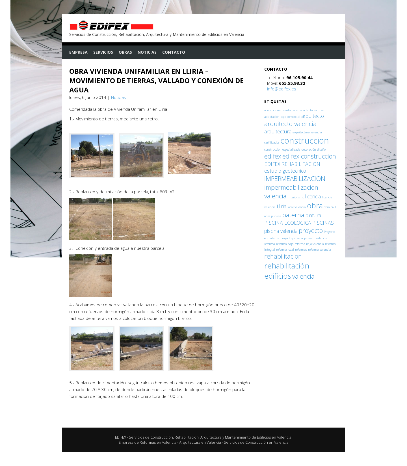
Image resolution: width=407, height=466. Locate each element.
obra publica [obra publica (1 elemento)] (272, 216)
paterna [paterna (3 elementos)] (293, 215)
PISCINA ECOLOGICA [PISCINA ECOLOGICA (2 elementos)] (287, 222)
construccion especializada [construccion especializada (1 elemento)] (282, 149)
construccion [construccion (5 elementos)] (304, 140)
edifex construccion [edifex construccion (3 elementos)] (309, 156)
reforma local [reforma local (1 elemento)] (285, 250)
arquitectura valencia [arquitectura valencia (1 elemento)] (307, 132)
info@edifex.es (281, 89)
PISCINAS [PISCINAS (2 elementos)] (323, 222)
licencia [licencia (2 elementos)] (313, 196)
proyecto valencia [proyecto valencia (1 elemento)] (315, 238)
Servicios (103, 52)
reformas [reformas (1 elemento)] (301, 250)
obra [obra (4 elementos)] (315, 205)
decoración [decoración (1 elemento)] (309, 149)
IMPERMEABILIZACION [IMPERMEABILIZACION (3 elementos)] (294, 178)
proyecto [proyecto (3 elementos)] (311, 230)
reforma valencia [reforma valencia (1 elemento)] (319, 250)
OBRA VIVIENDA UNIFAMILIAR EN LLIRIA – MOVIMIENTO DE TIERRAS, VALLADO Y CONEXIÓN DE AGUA (156, 80)
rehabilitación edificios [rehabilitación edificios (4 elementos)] (286, 271)
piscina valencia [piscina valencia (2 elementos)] (281, 230)
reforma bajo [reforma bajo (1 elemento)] (284, 244)
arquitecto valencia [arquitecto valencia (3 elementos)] (290, 123)
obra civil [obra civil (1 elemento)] (330, 207)
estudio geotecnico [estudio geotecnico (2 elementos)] (285, 170)
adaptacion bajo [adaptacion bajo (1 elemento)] (314, 110)
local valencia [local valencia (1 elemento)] (296, 207)
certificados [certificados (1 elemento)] (271, 142)
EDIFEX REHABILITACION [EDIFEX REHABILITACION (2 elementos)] (292, 164)
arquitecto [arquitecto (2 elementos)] (312, 115)
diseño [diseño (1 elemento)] (321, 149)
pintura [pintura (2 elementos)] (313, 215)
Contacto (173, 52)
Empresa (78, 52)
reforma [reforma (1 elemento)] (269, 244)
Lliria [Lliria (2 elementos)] (281, 206)
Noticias (147, 52)
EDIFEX (120, 437)
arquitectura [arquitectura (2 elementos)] (277, 131)
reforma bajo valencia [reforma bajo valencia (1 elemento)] (309, 244)
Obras (125, 52)
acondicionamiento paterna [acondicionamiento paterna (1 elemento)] (283, 110)
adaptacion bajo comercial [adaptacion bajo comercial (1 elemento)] (282, 117)
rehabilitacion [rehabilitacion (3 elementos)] (283, 256)
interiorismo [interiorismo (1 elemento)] (296, 197)
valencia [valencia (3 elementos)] (303, 276)
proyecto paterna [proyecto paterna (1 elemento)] (291, 238)
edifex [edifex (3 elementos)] (272, 156)
